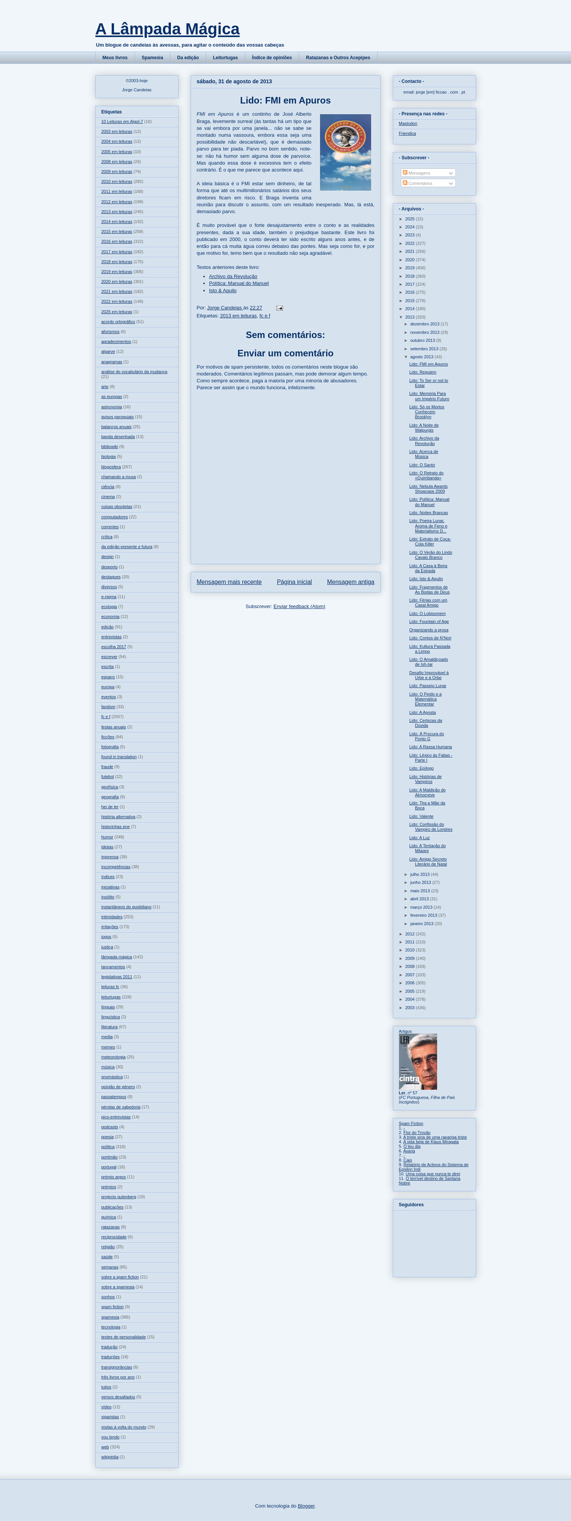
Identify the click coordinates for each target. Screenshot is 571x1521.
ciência (107, 486)
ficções (107, 737)
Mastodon (408, 123)
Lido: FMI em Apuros (428, 364)
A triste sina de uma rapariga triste (435, 1137)
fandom (108, 706)
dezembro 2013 (425, 324)
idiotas (107, 847)
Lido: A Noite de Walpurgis (424, 427)
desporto (109, 567)
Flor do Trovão (417, 1132)
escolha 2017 (113, 646)
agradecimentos (116, 341)
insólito (107, 897)
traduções (110, 1356)
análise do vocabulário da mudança (134, 371)
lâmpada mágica (116, 957)
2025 (410, 219)
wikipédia (110, 1457)
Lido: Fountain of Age (429, 621)
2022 (410, 243)
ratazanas (110, 1227)
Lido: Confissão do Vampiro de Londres (430, 827)
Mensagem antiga (351, 582)
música (108, 1067)
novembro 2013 (425, 332)
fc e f (264, 316)
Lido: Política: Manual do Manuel (429, 501)
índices (108, 876)
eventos (108, 696)
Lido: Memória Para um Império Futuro (429, 396)
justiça (107, 947)
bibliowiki (109, 446)
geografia (110, 796)
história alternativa (118, 816)
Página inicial (294, 582)
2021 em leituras (116, 291)
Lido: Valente (421, 816)
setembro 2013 (424, 348)
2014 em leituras (116, 221)
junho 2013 (421, 882)
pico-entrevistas (116, 1117)
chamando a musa (118, 476)
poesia (107, 1136)
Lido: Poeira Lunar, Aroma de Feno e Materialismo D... (428, 525)
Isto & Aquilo (222, 290)
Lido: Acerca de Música (423, 454)
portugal (109, 1167)
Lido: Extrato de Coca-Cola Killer (430, 541)
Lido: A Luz (419, 837)
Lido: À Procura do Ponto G (426, 736)
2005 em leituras (116, 151)
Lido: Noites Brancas (428, 512)
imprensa (110, 856)
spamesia (110, 1317)
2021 (410, 251)
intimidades (112, 916)
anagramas (111, 361)
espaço (108, 677)
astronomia (111, 407)
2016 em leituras (116, 241)
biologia (108, 456)
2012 (410, 934)
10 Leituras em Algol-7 (122, 121)
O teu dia (412, 1146)
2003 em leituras (116, 131)
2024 (410, 227)
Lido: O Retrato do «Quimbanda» (426, 475)
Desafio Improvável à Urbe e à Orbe (429, 675)
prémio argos (113, 1177)
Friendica (407, 133)
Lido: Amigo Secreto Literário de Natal (428, 861)
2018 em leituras (116, 261)
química (108, 1217)
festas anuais (113, 727)
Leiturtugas (225, 57)
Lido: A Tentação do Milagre (427, 848)
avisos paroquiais (117, 416)
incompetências (115, 866)
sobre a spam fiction (120, 1277)
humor (107, 837)
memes (108, 1047)
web (105, 1447)
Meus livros (115, 57)
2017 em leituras (116, 251)
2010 (410, 950)
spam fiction (112, 1306)
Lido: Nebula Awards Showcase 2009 (428, 489)
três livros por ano (118, 1377)
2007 (410, 974)
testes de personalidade (123, 1337)
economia (110, 616)
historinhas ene (115, 826)
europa (107, 686)
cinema (108, 496)
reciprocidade (114, 1237)
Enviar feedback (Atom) (299, 606)
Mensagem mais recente (229, 582)
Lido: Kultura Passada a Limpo (429, 649)
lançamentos (113, 966)
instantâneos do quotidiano (126, 907)
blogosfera (111, 466)
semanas (110, 1267)
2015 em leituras (116, 231)
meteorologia (113, 1057)
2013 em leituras (238, 316)
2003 (410, 1007)
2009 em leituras (116, 171)
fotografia (110, 746)
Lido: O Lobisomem (427, 613)
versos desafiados (118, 1397)
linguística (110, 1017)
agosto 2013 (422, 356)
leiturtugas (111, 997)
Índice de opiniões (272, 57)
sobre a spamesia (118, 1287)
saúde (107, 1256)
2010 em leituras (116, 181)
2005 (410, 991)
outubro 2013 (423, 340)
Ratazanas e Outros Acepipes (338, 57)
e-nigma (109, 596)
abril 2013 (420, 898)
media (107, 1036)
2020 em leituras (116, 281)
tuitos (106, 1387)
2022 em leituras (116, 301)
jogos (106, 936)
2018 (410, 276)
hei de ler (110, 806)
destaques (111, 576)
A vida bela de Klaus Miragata (431, 1141)
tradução (109, 1347)
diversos (109, 586)
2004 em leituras (116, 141)
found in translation (119, 756)
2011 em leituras (116, 191)
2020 (410, 259)
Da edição (188, 57)
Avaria (409, 1151)
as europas (111, 396)
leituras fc (110, 986)
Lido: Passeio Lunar (427, 685)
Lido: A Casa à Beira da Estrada (428, 568)
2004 (410, 999)
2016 (410, 292)
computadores (114, 517)
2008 (410, 966)
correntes (110, 526)
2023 (410, 235)
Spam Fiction (411, 1123)
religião (108, 1246)
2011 (410, 942)
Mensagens (416, 173)
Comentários (417, 183)
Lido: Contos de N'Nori (430, 638)
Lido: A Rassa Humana (430, 746)
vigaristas (110, 1416)
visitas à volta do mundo (123, 1427)
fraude (107, 766)
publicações (112, 1207)
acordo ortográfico (118, 321)
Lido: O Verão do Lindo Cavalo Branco (430, 555)
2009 (410, 958)
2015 (410, 300)
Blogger (306, 1506)
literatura (109, 1026)
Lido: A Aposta (422, 712)
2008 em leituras (116, 161)
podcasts (109, 1127)
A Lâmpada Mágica (167, 29)
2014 (410, 308)
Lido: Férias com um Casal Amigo (428, 602)
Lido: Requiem (422, 372)
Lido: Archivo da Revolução (424, 440)
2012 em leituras (116, 201)
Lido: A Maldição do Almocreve (427, 792)
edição (107, 627)
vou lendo (110, 1437)
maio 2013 (420, 890)
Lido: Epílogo (421, 768)
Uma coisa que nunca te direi (433, 1173)
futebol (107, 776)
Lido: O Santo (422, 465)
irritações (110, 926)
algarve (108, 351)
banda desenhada (118, 436)
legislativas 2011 (116, 976)
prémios (108, 1186)
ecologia (109, 606)
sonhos (108, 1296)
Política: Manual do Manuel (239, 283)
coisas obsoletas (116, 506)
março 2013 (422, 907)
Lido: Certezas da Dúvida (425, 723)
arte (105, 386)
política (108, 1146)
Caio (408, 1160)
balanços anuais (116, 426)
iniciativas (110, 887)
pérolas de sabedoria (121, 1107)
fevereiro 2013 (424, 915)
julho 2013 (420, 874)
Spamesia (152, 57)
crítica (107, 536)
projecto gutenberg (119, 1196)
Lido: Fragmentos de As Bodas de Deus (429, 589)
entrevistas (111, 636)
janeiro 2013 (422, 923)
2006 (410, 983)
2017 (410, 284)
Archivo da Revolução (233, 276)
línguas (108, 1007)
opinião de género (118, 1086)
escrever (109, 656)
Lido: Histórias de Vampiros (425, 779)
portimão (109, 1157)
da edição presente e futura (127, 546)
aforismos (110, 331)
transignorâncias (116, 1367)
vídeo (106, 1406)
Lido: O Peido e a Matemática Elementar (425, 699)
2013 (410, 317)
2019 (410, 267)
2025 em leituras (116, 311)
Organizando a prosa (429, 630)
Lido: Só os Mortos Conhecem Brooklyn (426, 412)
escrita (107, 666)
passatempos (113, 1096)
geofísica (109, 787)
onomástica (112, 1076)
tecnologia (111, 1327)
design (107, 556)
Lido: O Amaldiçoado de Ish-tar (428, 662)
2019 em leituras (116, 271)
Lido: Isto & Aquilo (426, 578)
